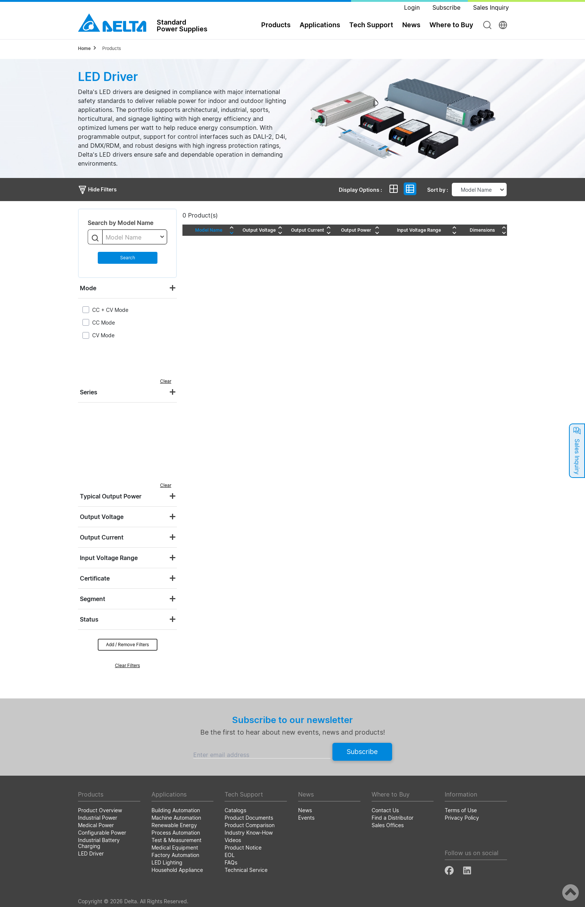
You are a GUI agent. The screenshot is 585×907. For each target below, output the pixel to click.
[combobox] (134, 236)
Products (276, 25)
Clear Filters (127, 665)
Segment (92, 599)
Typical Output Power (110, 496)
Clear (165, 381)
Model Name (208, 230)
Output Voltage (101, 516)
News (411, 25)
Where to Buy (451, 25)
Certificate (95, 578)
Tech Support (371, 25)
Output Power (356, 230)
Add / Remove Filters (127, 644)
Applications (320, 25)
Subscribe (362, 752)
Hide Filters (97, 189)
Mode (88, 288)
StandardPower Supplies (182, 25)
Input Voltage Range (109, 558)
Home (84, 48)
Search (127, 257)
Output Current (101, 537)
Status (89, 619)
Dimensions (482, 230)
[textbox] (135, 237)
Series (88, 392)
